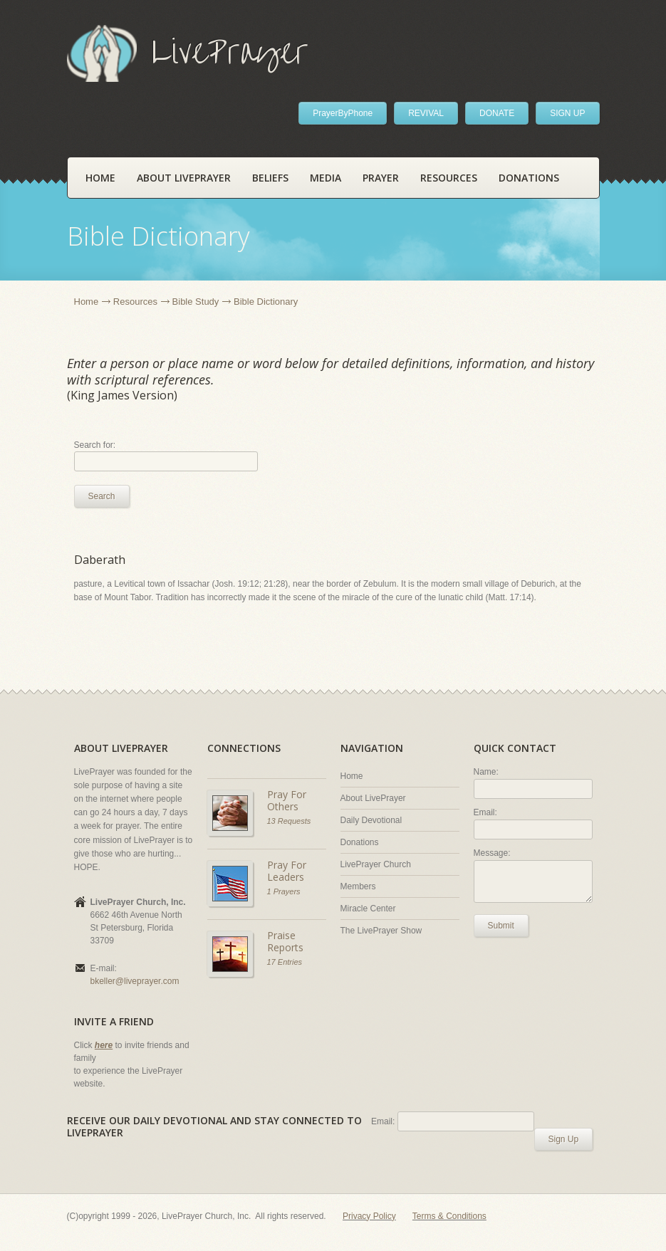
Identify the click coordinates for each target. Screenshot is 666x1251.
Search (101, 496)
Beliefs (270, 177)
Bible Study (195, 301)
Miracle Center (368, 909)
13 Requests (289, 821)
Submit (501, 926)
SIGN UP (567, 113)
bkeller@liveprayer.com (134, 981)
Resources (448, 177)
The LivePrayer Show (381, 931)
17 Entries (285, 962)
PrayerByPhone (343, 113)
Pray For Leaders (286, 871)
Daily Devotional (371, 820)
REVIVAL (426, 113)
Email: (485, 812)
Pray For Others (286, 800)
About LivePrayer (184, 177)
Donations (529, 177)
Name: (486, 772)
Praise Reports (285, 941)
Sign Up (563, 1139)
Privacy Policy (369, 1216)
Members (358, 886)
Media (325, 177)
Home (100, 177)
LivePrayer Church (375, 864)
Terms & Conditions (449, 1216)
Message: (492, 853)
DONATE (496, 113)
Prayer (381, 177)
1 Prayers (284, 891)
